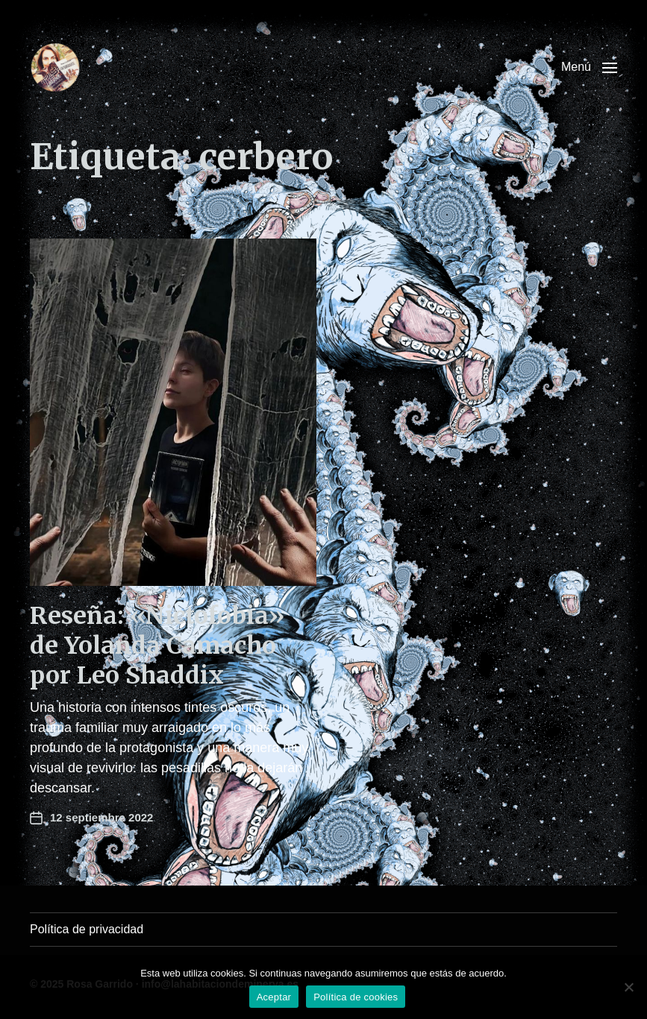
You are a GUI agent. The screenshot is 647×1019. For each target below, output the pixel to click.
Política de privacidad (86, 929)
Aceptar (274, 997)
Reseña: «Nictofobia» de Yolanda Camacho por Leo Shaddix (157, 645)
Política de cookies (355, 997)
